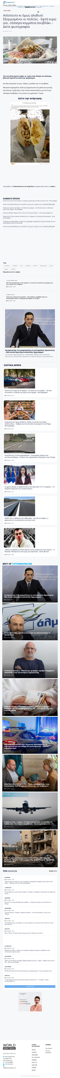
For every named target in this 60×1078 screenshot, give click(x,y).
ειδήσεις (52, 186)
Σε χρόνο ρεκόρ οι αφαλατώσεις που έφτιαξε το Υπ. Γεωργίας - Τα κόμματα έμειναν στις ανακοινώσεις (29, 488)
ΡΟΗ (10, 871)
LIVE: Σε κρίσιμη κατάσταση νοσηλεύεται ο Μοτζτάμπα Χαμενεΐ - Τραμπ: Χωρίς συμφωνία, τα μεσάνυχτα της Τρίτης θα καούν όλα (29, 860)
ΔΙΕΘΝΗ (34, 1070)
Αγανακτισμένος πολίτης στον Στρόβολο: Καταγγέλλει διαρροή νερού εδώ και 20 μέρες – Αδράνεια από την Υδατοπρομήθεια (29, 882)
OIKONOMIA (35, 1055)
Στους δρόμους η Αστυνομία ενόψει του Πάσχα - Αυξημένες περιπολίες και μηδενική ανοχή (30, 892)
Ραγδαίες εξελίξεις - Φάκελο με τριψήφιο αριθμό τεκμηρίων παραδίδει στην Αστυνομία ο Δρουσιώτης (29, 672)
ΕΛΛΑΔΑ (34, 1067)
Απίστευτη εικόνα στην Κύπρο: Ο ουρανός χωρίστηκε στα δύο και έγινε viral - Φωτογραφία (30, 201)
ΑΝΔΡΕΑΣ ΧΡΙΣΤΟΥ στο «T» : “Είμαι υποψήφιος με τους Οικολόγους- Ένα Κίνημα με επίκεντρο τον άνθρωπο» (26, 785)
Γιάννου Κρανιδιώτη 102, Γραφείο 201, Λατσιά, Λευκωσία (9, 1058)
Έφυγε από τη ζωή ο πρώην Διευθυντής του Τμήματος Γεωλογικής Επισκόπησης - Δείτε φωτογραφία (29, 217)
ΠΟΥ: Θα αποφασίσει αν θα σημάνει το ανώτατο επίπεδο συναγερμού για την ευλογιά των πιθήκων (29, 283)
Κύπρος (6, 269)
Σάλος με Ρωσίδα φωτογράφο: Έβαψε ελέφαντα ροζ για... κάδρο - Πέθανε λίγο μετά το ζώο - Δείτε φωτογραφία (30, 961)
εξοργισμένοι (43, 265)
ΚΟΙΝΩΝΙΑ (7, 877)
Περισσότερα (30, 986)
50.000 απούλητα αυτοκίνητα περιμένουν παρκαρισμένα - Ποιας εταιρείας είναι (28, 971)
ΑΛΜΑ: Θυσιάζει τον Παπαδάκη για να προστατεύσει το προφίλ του (27, 634)
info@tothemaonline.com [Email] (9, 1068)
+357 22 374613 (9, 1064)
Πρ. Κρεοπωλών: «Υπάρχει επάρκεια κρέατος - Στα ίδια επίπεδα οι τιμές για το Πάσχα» (28, 913)
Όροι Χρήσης (49, 1048)
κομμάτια (28, 265)
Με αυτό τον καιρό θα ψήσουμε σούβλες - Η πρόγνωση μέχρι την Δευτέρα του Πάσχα (28, 903)
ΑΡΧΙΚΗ (34, 1049)
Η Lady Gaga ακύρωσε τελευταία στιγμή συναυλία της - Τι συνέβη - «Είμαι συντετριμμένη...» (27, 980)
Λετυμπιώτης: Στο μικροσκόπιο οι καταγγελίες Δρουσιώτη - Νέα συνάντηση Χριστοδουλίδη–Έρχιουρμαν (29, 351)
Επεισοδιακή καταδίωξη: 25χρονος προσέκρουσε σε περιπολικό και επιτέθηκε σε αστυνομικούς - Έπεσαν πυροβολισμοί (26, 746)
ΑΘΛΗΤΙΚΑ (34, 1065)
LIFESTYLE (7, 918)
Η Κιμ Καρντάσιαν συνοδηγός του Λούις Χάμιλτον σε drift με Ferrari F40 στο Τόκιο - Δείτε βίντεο (29, 923)
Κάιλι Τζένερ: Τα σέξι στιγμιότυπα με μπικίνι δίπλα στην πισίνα (23, 933)
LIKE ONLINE (8, 956)
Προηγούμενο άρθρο (11, 280)
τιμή (21, 265)
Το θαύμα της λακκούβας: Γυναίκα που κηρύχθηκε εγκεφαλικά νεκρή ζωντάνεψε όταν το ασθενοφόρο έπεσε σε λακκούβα (29, 222)
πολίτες (35, 265)
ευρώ (51, 265)
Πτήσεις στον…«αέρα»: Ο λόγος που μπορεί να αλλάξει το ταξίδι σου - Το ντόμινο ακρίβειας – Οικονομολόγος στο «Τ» (29, 823)
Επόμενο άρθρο (10, 294)
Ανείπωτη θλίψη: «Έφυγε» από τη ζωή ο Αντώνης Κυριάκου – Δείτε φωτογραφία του (28, 213)
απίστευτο (7, 265)
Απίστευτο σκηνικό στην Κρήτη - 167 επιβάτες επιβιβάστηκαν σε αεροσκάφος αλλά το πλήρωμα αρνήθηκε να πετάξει (26, 297)
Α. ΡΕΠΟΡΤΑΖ (8, 887)
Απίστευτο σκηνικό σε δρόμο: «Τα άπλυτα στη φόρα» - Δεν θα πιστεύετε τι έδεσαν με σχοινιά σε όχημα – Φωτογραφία (28, 208)
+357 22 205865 (9, 1062)
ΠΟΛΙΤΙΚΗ (34, 1052)
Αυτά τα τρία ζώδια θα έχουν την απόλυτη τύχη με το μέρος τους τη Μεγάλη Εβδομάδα (29, 204)
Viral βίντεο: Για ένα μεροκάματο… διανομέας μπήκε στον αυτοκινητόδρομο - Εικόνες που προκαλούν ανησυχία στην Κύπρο (30, 456)
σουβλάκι (15, 265)
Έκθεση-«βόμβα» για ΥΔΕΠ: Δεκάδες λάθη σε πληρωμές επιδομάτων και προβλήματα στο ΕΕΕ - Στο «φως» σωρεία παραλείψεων (28, 708)
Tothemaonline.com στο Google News (23, 186)
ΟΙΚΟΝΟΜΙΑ (8, 908)
